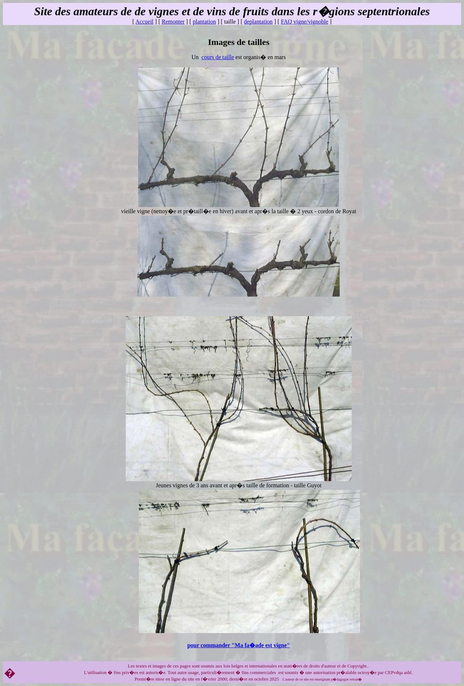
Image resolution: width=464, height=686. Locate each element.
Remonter (173, 21)
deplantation (258, 21)
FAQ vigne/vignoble (304, 21)
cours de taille (218, 57)
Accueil (145, 21)
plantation (204, 21)
